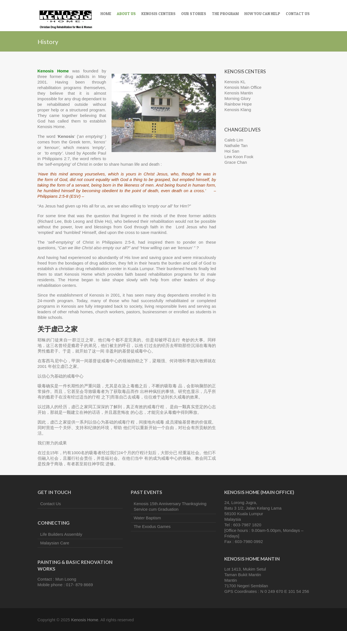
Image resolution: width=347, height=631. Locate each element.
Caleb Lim (233, 140)
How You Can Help (262, 13)
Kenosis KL (234, 81)
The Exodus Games (152, 526)
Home (105, 13)
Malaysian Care (54, 542)
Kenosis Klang (237, 109)
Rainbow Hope (238, 104)
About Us (126, 13)
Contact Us (298, 13)
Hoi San (231, 151)
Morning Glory (237, 98)
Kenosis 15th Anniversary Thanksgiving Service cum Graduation (170, 506)
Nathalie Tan (235, 145)
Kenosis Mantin (238, 93)
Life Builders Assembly (61, 534)
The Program (225, 13)
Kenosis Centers (158, 13)
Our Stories (193, 13)
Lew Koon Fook (238, 156)
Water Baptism (147, 517)
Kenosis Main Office (242, 87)
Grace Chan (235, 162)
